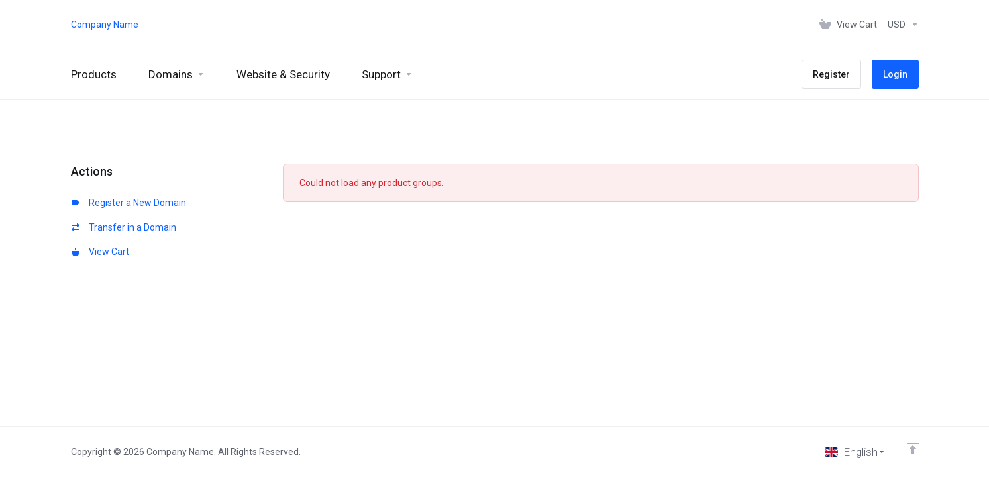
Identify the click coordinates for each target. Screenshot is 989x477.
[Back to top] (912, 448)
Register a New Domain (129, 202)
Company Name (104, 24)
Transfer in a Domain (124, 227)
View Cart (100, 251)
